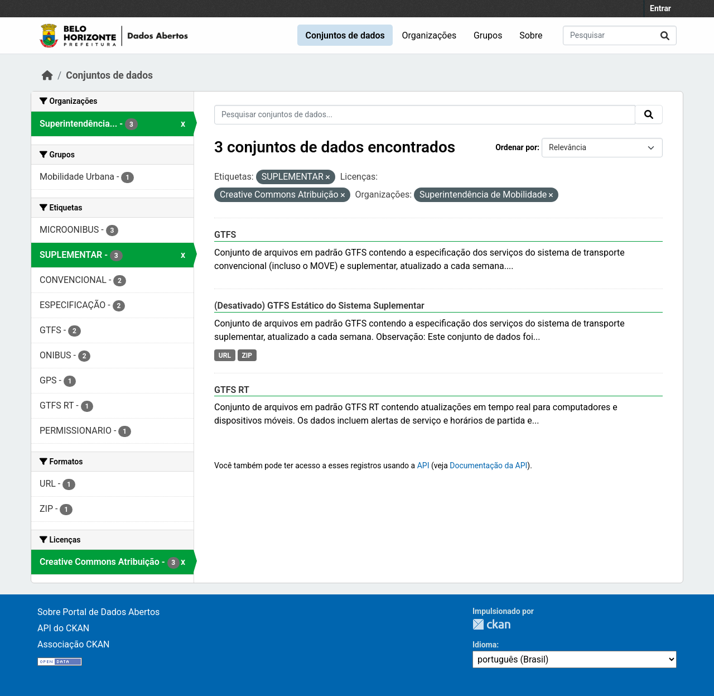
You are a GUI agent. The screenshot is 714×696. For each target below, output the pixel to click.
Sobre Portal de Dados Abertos (98, 612)
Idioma (484, 644)
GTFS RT (231, 390)
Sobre (530, 35)
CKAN (491, 624)
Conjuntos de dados (344, 35)
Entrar (660, 8)
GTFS (225, 234)
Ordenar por (516, 147)
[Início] (47, 75)
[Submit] (665, 35)
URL (225, 355)
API (423, 465)
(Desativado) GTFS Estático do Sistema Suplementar (319, 305)
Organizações (429, 35)
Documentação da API (488, 465)
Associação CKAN (73, 644)
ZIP (247, 355)
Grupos (488, 35)
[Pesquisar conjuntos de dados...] (620, 35)
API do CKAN (63, 628)
